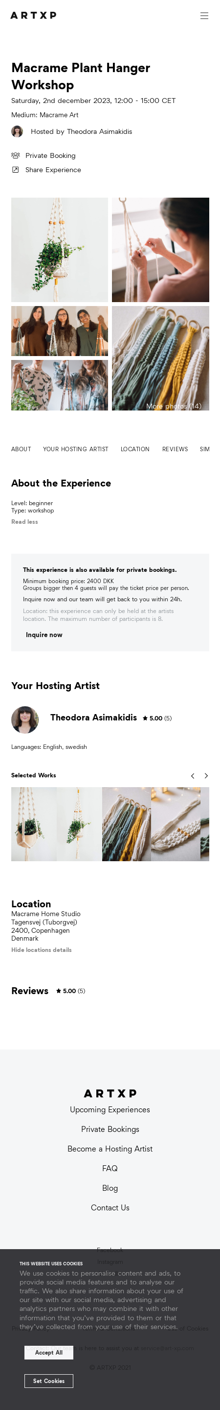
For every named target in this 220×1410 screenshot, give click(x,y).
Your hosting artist (76, 449)
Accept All (49, 1353)
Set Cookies (49, 1381)
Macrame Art (59, 115)
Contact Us (110, 1208)
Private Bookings (110, 1129)
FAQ (110, 1168)
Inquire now (44, 635)
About (21, 449)
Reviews (175, 449)
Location (135, 449)
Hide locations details (41, 949)
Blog (110, 1188)
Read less (24, 521)
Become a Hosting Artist (110, 1149)
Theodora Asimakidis (99, 131)
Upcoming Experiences (110, 1109)
